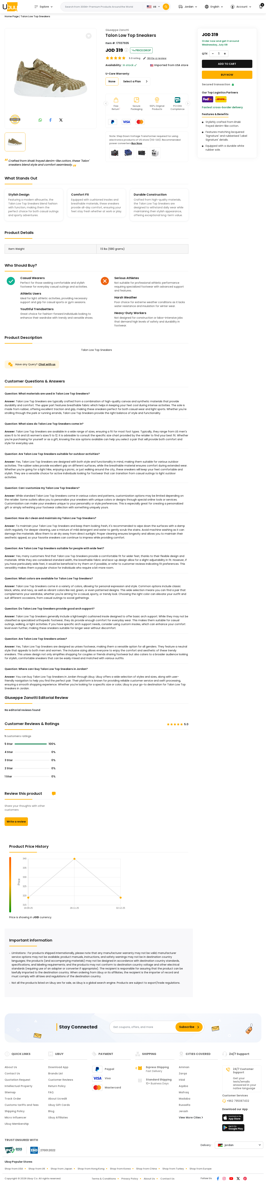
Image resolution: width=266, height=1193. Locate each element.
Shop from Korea (120, 1168)
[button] (187, 6)
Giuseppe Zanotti (117, 30)
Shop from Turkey (173, 1168)
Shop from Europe (201, 1168)
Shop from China (146, 1168)
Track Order (13, 1098)
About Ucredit (57, 1098)
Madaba (184, 1098)
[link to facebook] (50, 120)
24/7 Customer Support (243, 1070)
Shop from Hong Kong (91, 1168)
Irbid (182, 1080)
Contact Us (12, 1073)
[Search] (166, 7)
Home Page (12, 16)
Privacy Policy (129, 1178)
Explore (41, 7)
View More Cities (191, 1117)
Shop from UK (36, 1168)
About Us (11, 1067)
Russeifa (184, 1105)
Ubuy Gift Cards (59, 1105)
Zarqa (183, 1073)
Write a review (16, 821)
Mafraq (184, 1092)
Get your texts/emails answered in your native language (244, 1083)
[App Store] (233, 1118)
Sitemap (10, 1092)
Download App (58, 1067)
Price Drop (141, 50)
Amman (184, 1067)
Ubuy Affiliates (58, 1117)
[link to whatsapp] (40, 120)
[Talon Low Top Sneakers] (51, 78)
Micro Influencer (15, 1117)
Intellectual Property (18, 1086)
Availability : (113, 65)
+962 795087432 (238, 1101)
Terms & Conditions (104, 1178)
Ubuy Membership (17, 1124)
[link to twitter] (61, 120)
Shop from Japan (61, 1168)
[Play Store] (233, 1128)
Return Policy (57, 1086)
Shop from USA (14, 1168)
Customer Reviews (60, 1080)
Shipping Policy (15, 1111)
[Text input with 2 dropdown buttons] (103, 7)
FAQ (51, 1092)
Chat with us (46, 364)
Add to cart (227, 64)
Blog (51, 1111)
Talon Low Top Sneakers (35, 16)
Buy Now (136, 143)
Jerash (183, 1111)
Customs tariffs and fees (22, 1105)
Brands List (55, 1073)
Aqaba (183, 1086)
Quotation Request (17, 1080)
